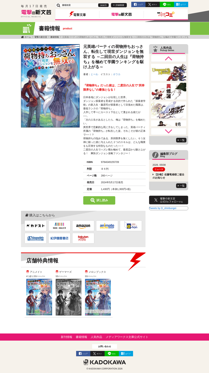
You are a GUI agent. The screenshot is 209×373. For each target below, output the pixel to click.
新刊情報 (66, 336)
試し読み (102, 200)
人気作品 (96, 336)
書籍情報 (54, 37)
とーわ (94, 74)
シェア (140, 5)
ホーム (28, 37)
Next (168, 131)
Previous (168, 58)
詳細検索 (120, 5)
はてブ (183, 5)
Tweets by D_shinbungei (162, 208)
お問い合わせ (104, 346)
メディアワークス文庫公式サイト (127, 336)
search (103, 5)
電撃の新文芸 (40, 37)
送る (169, 5)
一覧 (182, 140)
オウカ (116, 74)
